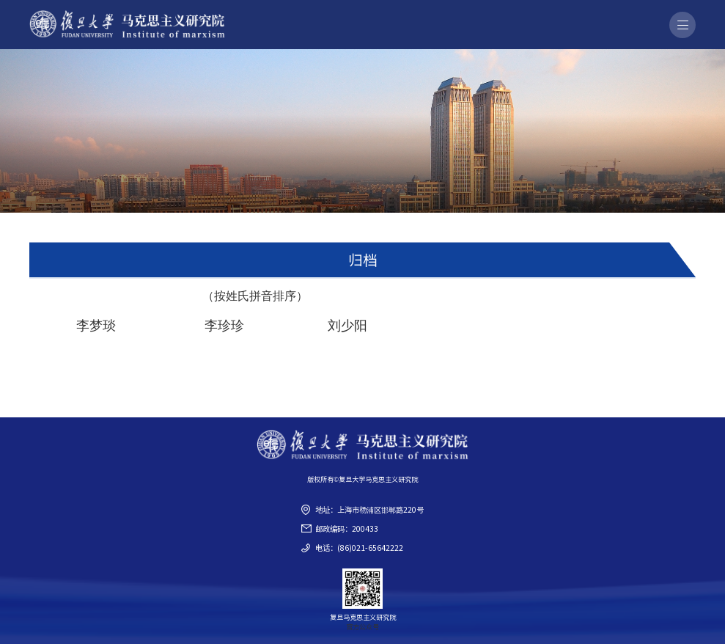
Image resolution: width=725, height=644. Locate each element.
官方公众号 (362, 626)
